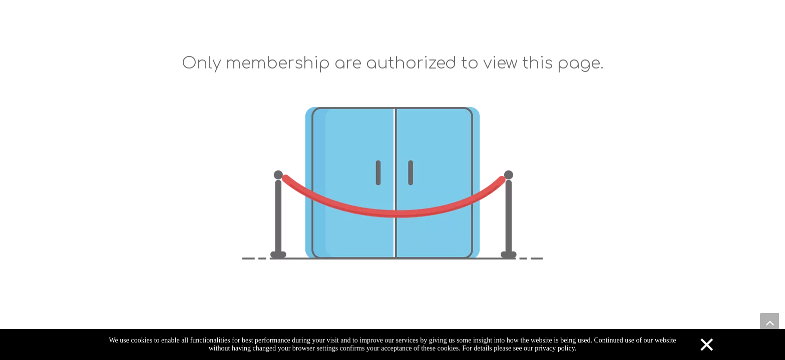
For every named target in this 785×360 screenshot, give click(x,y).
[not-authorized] (392, 183)
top (769, 322)
